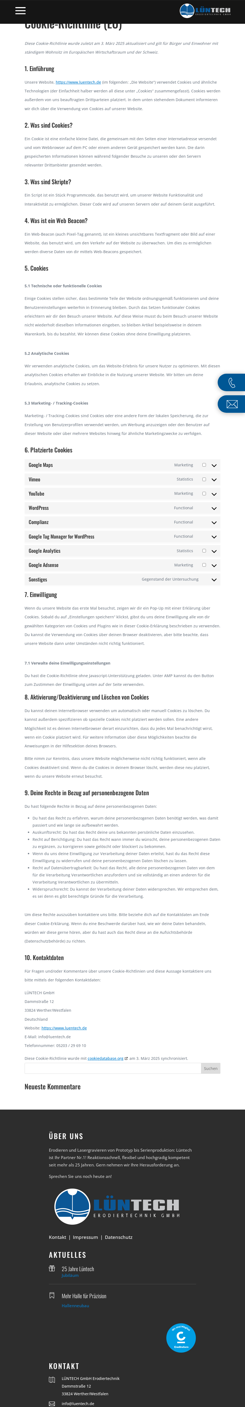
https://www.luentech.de (78, 82)
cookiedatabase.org (105, 1058)
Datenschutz (118, 1237)
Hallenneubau (75, 1305)
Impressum (85, 1237)
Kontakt (57, 1237)
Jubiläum (70, 1275)
